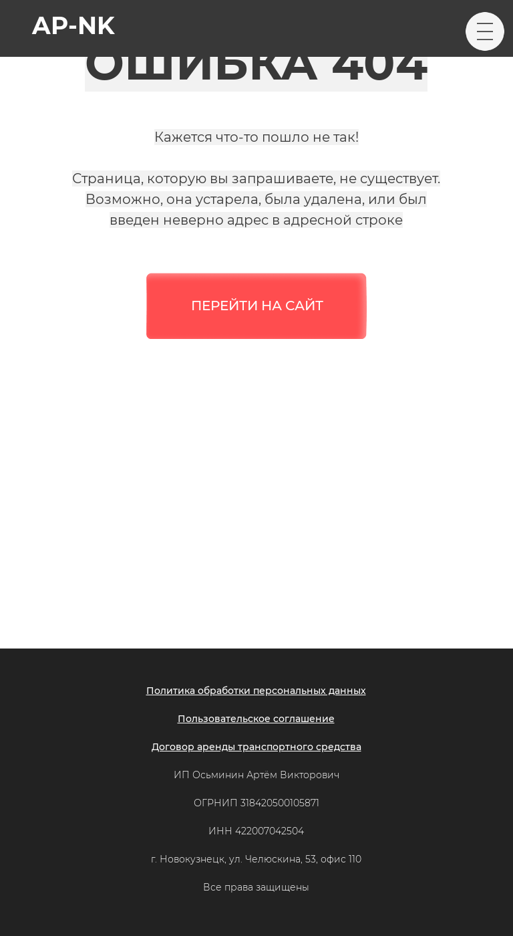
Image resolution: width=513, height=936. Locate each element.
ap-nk (73, 25)
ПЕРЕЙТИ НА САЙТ (257, 306)
